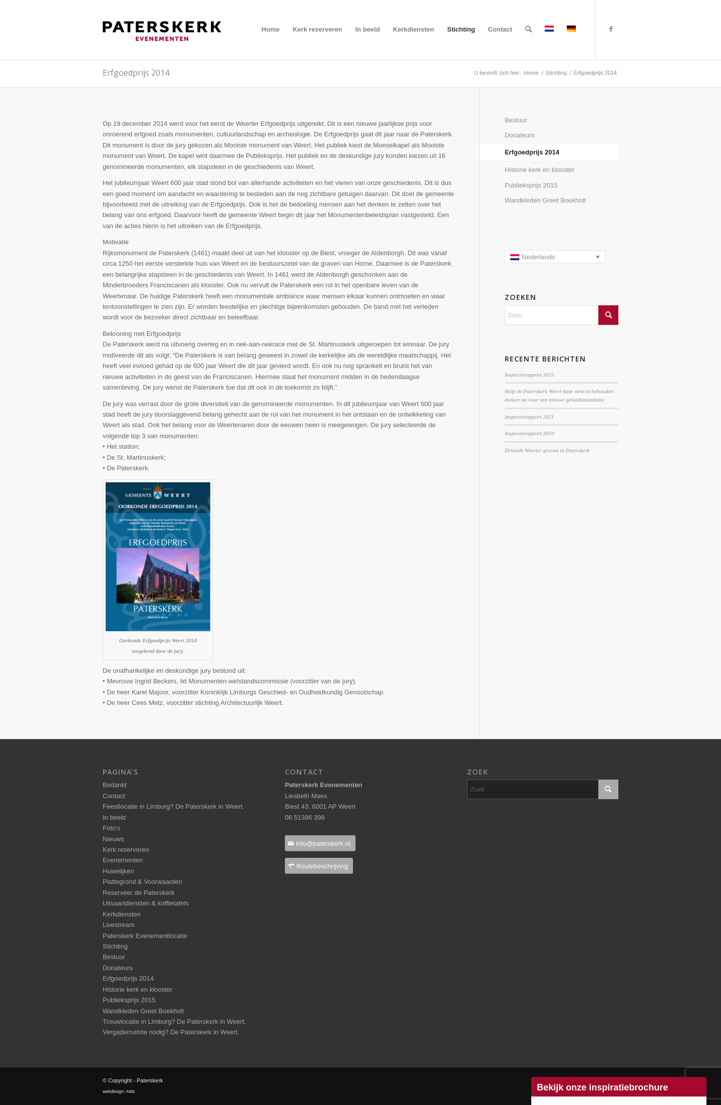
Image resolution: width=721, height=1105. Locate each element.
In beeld (114, 817)
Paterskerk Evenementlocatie (145, 936)
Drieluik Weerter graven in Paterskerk (547, 450)
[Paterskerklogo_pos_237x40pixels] (162, 50)
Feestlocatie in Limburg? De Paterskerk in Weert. (173, 806)
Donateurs (520, 135)
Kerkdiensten (122, 914)
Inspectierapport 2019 (529, 433)
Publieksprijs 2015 (531, 185)
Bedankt (115, 785)
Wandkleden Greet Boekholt (545, 200)
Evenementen (123, 860)
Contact (114, 796)
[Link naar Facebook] (610, 29)
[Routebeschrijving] (319, 866)
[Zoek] (528, 29)
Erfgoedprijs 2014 (532, 152)
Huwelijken (118, 871)
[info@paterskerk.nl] (320, 843)
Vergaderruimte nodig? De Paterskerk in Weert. (171, 1032)
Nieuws (113, 839)
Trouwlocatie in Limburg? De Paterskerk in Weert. (174, 1021)
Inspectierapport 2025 (529, 375)
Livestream (119, 925)
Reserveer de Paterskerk (139, 892)
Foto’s (111, 828)
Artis (130, 1091)
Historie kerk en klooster (539, 169)
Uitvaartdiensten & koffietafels (146, 903)
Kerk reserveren (126, 849)
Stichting (115, 946)
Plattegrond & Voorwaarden (142, 881)
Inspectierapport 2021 (529, 417)
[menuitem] (270, 29)
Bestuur (516, 120)
